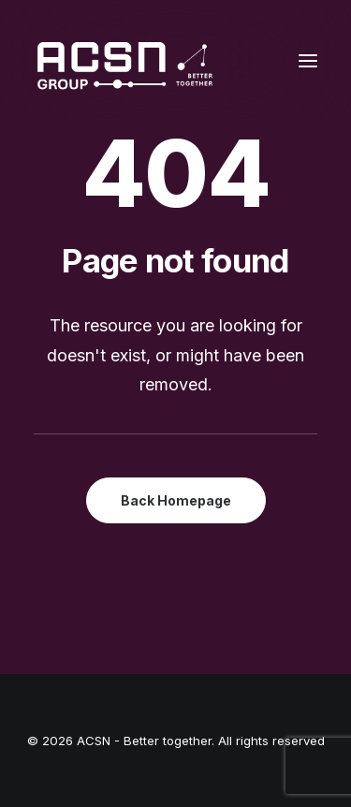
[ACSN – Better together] (123, 60)
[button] (308, 60)
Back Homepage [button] (176, 500)
